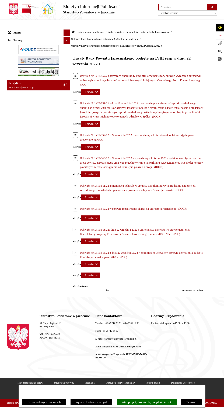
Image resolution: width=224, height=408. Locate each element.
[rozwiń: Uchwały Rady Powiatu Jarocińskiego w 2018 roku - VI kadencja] (67, 293)
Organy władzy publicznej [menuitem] (23, 30)
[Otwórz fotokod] (220, 59)
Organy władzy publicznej (90, 23)
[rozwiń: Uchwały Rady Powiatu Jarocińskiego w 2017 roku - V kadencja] (67, 255)
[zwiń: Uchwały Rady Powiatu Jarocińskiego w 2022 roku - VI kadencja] (67, 344)
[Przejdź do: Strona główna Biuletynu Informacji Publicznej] (73, 23)
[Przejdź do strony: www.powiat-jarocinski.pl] (220, 43)
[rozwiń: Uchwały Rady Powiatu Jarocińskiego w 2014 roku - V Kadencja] (67, 216)
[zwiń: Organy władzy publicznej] (67, 30)
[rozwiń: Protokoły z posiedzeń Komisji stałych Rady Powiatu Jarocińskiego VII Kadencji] (67, 149)
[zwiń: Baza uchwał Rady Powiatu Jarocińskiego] (67, 178)
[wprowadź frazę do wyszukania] (182, 7)
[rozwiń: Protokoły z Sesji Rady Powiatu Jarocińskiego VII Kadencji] (67, 136)
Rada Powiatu (115, 23)
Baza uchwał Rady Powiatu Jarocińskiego (148, 23)
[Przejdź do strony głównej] (63, 9)
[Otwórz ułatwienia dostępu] (220, 27)
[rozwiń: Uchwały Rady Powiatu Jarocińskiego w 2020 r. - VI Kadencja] (67, 318)
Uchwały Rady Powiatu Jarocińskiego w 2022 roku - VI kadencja (104, 30)
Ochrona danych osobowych (44, 402)
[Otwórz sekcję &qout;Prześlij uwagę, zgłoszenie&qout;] (220, 51)
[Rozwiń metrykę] (90, 83)
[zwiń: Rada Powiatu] (67, 39)
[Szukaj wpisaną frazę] (212, 7)
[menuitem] (38, 39)
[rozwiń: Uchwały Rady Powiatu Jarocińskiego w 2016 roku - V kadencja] (67, 242)
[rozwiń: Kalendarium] (67, 127)
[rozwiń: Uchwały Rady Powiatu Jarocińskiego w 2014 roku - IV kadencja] (67, 204)
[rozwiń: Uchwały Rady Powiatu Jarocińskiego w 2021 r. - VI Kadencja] (67, 331)
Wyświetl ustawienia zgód (91, 402)
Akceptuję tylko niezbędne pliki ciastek (147, 402)
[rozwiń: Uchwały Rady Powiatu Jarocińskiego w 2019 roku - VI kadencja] (67, 306)
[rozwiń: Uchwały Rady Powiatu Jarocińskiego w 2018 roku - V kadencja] (67, 267)
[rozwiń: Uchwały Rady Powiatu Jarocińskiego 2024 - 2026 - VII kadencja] (67, 191)
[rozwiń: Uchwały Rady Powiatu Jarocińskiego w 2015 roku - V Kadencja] (67, 229)
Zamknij (191, 402)
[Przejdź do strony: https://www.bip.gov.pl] (220, 35)
